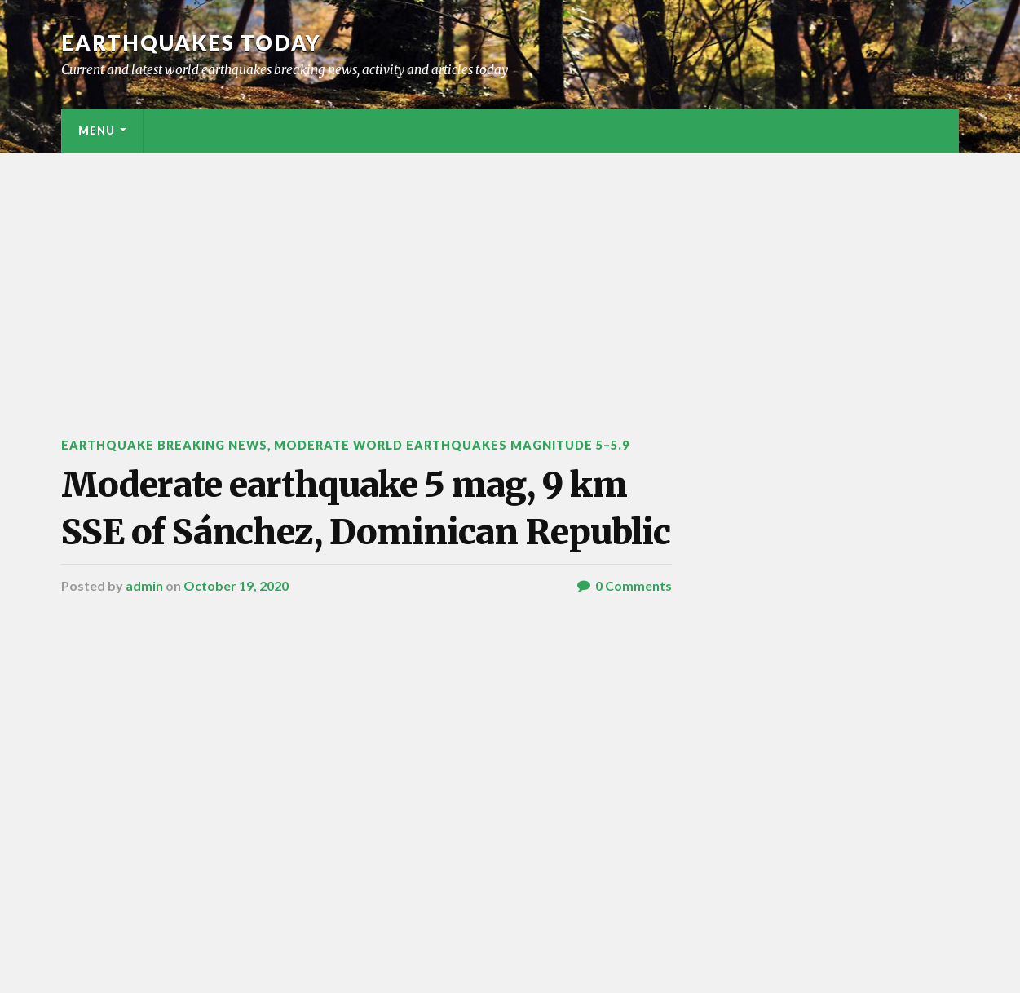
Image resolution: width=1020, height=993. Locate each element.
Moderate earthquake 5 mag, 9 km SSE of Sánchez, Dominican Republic (365, 508)
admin (144, 585)
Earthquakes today (191, 42)
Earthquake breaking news (164, 445)
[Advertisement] (510, 275)
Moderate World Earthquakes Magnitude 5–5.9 (451, 445)
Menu (96, 130)
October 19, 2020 (236, 585)
